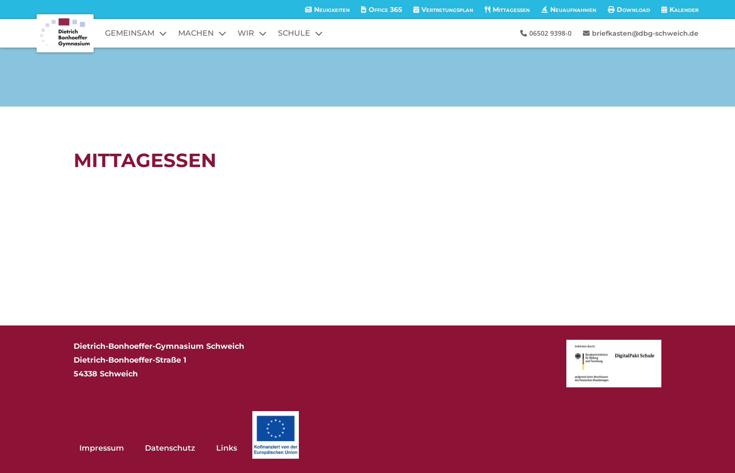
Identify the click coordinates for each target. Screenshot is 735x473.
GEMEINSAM (129, 33)
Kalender (683, 9)
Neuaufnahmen (573, 9)
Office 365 (385, 9)
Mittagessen (511, 9)
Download (633, 9)
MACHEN (196, 33)
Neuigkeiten (332, 9)
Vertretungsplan (447, 9)
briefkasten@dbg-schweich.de (645, 33)
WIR (246, 33)
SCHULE (294, 33)
